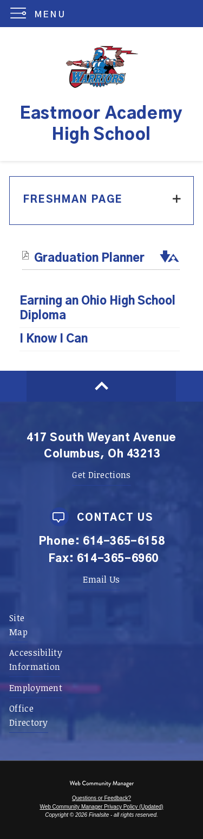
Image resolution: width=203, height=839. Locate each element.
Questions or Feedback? (101, 798)
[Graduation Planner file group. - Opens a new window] (89, 258)
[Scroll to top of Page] (101, 386)
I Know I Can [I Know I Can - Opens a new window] (53, 339)
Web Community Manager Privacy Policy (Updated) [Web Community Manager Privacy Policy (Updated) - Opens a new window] (101, 807)
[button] (40, 13)
